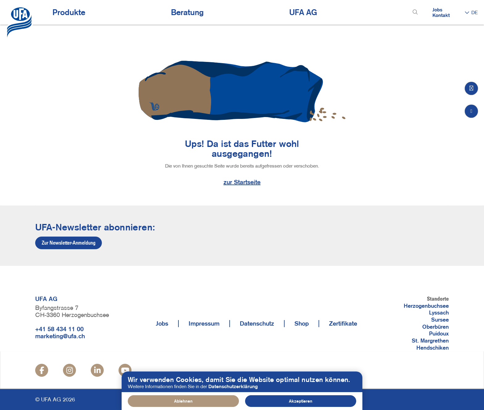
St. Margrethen (430, 340)
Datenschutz (257, 323)
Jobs (437, 9)
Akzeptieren (300, 401)
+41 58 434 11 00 (59, 329)
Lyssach (439, 312)
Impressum (204, 323)
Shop (301, 323)
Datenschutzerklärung (233, 386)
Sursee (440, 319)
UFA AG (303, 12)
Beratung (187, 12)
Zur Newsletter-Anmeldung (68, 243)
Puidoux (439, 333)
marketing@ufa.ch (60, 336)
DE (474, 12)
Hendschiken (432, 347)
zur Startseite (242, 182)
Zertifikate (343, 323)
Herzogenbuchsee (426, 305)
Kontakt (441, 15)
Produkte (68, 12)
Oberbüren (435, 326)
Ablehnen (183, 401)
